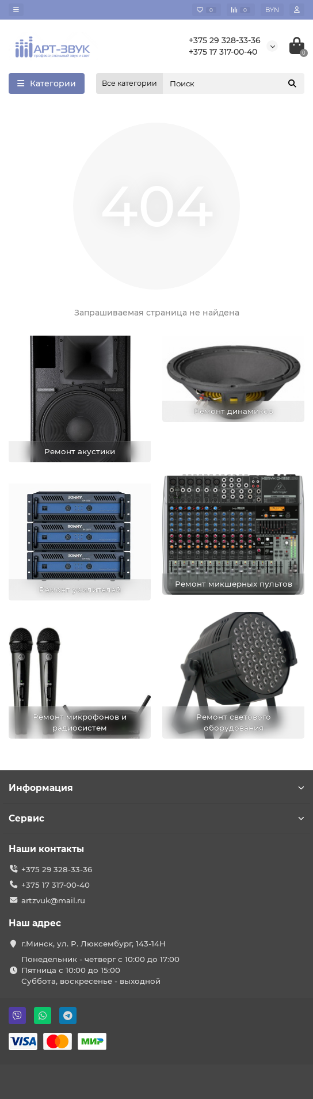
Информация (156, 787)
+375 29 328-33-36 (225, 40)
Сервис (156, 818)
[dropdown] (16, 9)
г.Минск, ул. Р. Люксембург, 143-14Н (93, 943)
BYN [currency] (272, 10)
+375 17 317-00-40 (223, 52)
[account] (296, 9)
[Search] (233, 83)
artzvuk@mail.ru (53, 900)
